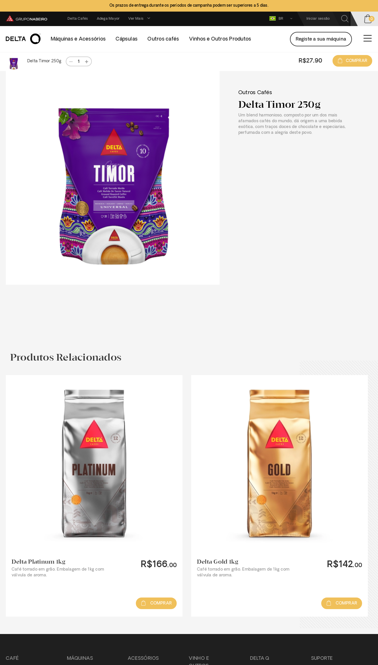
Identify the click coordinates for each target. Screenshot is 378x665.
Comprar (352, 61)
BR (282, 18)
